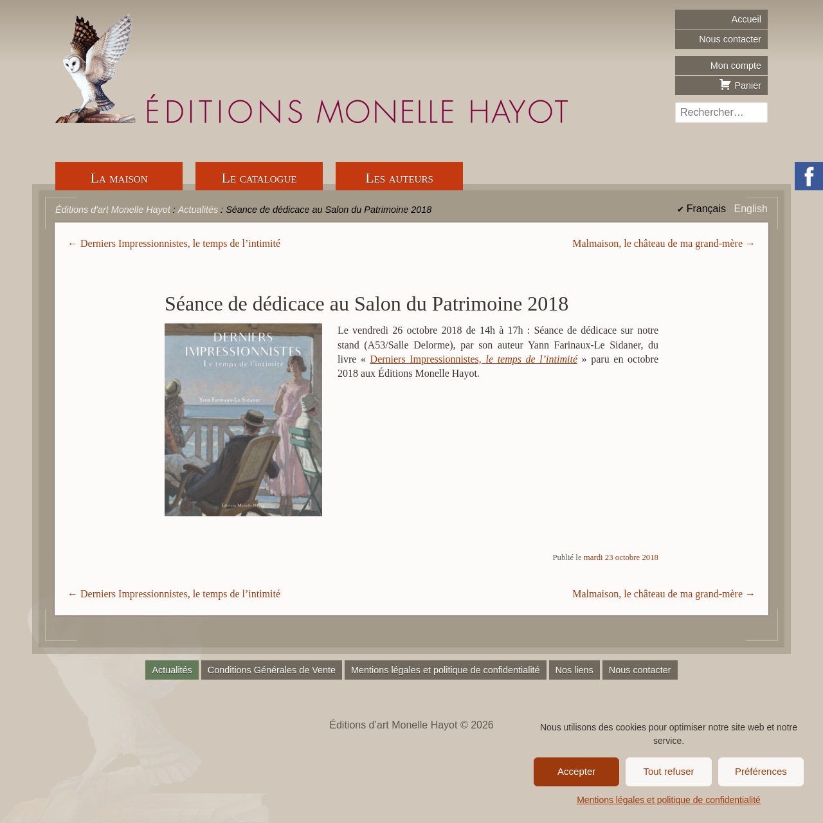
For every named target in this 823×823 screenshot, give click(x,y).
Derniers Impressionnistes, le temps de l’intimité (180, 243)
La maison (119, 178)
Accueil (746, 19)
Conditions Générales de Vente (272, 670)
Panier (740, 84)
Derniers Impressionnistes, (473, 359)
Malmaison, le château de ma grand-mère (657, 243)
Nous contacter (730, 39)
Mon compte (735, 65)
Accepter (576, 771)
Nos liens (574, 670)
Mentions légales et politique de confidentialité (669, 800)
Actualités (172, 670)
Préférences (761, 771)
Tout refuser (668, 771)
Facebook (809, 176)
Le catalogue (259, 178)
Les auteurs (399, 178)
